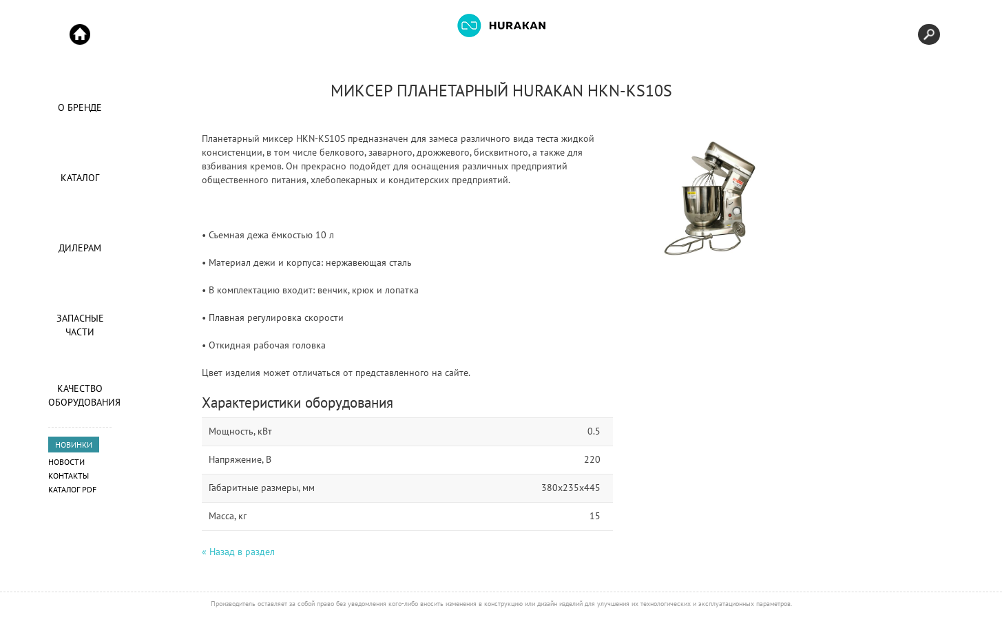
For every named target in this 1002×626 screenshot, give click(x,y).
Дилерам (80, 248)
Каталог (80, 177)
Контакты (68, 475)
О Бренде (80, 107)
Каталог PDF (72, 489)
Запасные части (80, 325)
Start (80, 34)
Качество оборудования (80, 395)
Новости (66, 462)
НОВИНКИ (73, 444)
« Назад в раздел (238, 551)
